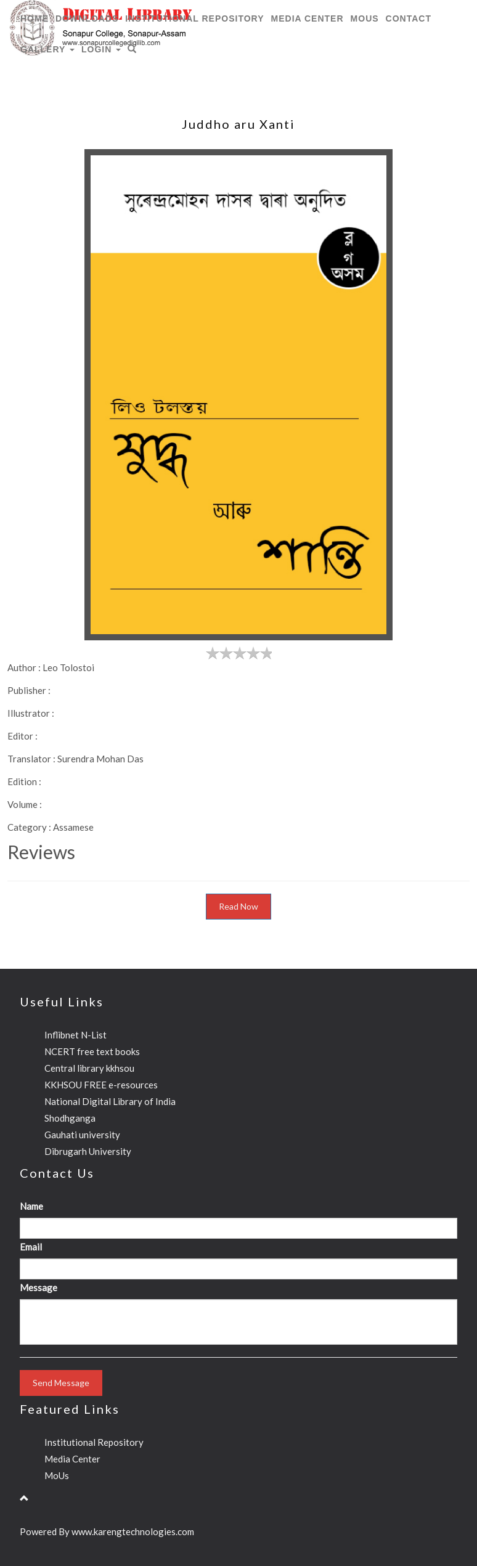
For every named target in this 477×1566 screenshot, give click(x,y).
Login (101, 49)
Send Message (61, 1382)
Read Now (238, 906)
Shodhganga (70, 1118)
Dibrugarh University (87, 1151)
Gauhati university (82, 1134)
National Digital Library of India (110, 1101)
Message (38, 1287)
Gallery (47, 49)
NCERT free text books (92, 1051)
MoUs (365, 18)
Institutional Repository (194, 18)
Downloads (86, 18)
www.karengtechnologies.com (132, 1531)
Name (31, 1206)
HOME (34, 18)
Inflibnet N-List (75, 1034)
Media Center (307, 18)
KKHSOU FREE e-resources (101, 1084)
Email (31, 1246)
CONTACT (408, 18)
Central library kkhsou (89, 1068)
